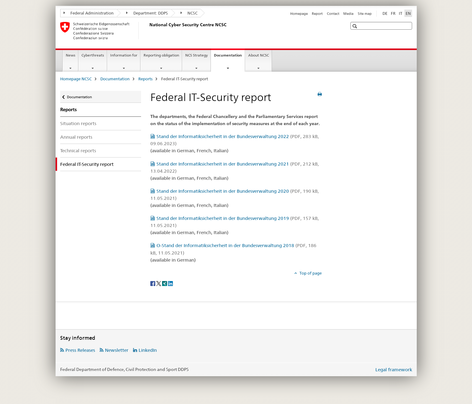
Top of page (310, 273)
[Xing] (165, 283)
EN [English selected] (408, 13)
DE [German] (384, 13)
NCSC (189, 13)
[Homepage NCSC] (148, 30)
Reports (145, 78)
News (70, 55)
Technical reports (78, 151)
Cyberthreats (92, 55)
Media (348, 13)
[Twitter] (159, 283)
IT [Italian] (400, 13)
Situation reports (78, 123)
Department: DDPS (147, 13)
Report (317, 13)
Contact (333, 13)
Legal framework (393, 369)
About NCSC (258, 55)
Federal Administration (89, 13)
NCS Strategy (196, 55)
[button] (355, 26)
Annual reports (76, 137)
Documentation (229, 57)
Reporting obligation (161, 55)
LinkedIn (148, 350)
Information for (123, 55)
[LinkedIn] (170, 283)
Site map (365, 13)
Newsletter (116, 350)
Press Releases (80, 350)
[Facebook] (153, 283)
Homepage (299, 13)
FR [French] (393, 13)
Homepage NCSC (76, 78)
